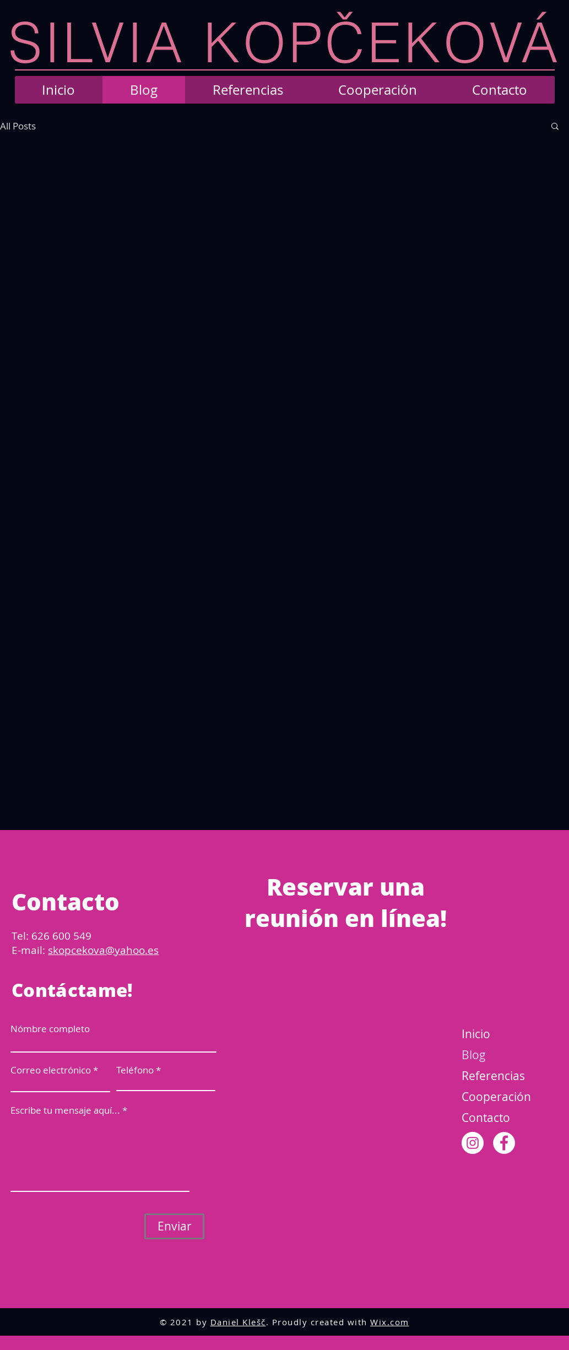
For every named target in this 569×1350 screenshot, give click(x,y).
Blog (474, 1054)
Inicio (476, 1034)
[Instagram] (473, 1143)
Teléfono (135, 1070)
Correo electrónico (50, 1070)
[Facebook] (504, 1143)
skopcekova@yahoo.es (103, 950)
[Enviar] (174, 1226)
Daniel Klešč (238, 1321)
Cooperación (496, 1096)
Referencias (493, 1075)
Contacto (486, 1117)
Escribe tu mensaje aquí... (65, 1110)
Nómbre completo (50, 1028)
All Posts (18, 126)
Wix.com (389, 1321)
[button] (555, 127)
